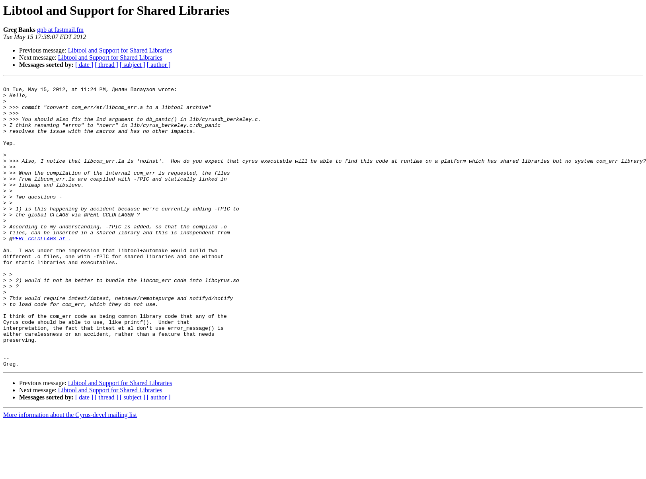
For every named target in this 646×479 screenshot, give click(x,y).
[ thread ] (106, 64)
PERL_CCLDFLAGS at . (41, 270)
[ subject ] (132, 64)
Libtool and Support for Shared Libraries (120, 50)
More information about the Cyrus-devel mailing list (70, 472)
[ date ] (84, 64)
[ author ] (159, 64)
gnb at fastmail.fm (60, 29)
